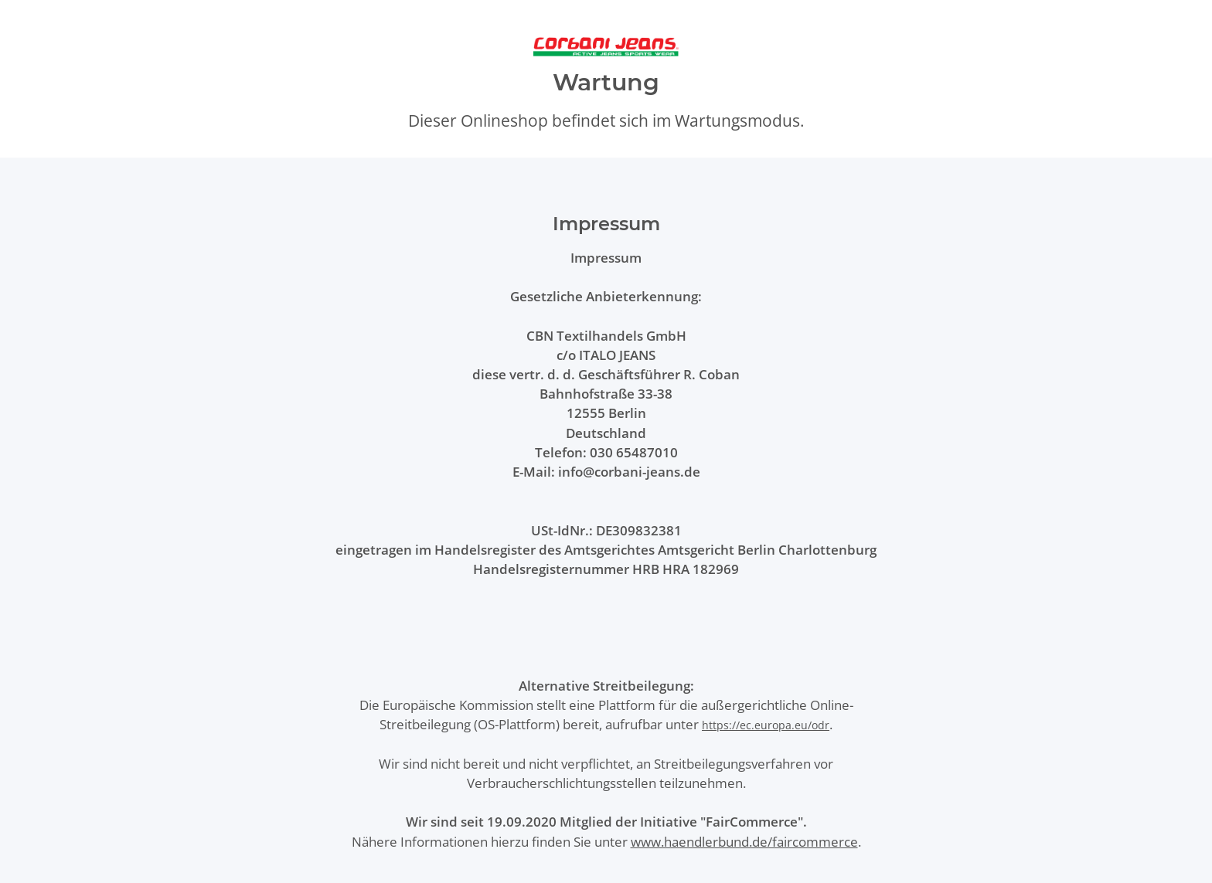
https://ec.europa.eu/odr (765, 725)
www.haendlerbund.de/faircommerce (744, 842)
